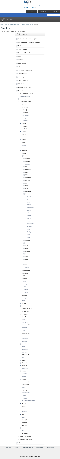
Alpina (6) (24, 110)
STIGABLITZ (25, 395)
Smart (23, 387)
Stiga (28, 234)
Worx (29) (24, 425)
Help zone (8, 447)
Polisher (24, 371)
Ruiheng (27, 161)
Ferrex (23, 148)
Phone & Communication (25, 87)
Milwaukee (30, 213)
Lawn (23, 335)
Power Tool (6, 24)
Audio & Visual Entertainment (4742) (28, 39)
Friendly (24, 298)
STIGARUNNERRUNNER (28, 401)
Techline (24, 409)
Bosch (27, 24)
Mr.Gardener (25, 368)
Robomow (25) (25, 384)
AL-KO (29, 196)
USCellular (28, 243)
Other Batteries (22, 84)
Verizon (27, 245)
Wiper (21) (24, 420)
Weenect (25, 292)
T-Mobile (27, 180)
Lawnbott (24, 341)
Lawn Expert (25, 338)
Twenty (23, 417)
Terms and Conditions (28, 447)
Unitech (31, 24)
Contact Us (54, 11)
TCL (26, 183)
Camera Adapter (22, 49)
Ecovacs (24, 139)
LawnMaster (25, 344)
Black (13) (24, 126)
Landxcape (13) (26, 333)
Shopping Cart (43, 11)
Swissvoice (28, 177)
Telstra (27, 185)
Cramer (24, 131)
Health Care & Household (25, 70)
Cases (19, 56)
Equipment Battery (25, 96)
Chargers (20, 59)
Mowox (24, 360)
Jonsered (24, 327)
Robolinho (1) (25, 382)
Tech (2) (24, 406)
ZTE (26, 264)
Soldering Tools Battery (26, 439)
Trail (24, 286)
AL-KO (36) (25, 107)
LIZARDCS (24, 352)
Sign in (26, 7)
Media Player (21, 77)
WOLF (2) (24, 422)
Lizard (23, 346)
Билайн (27, 267)
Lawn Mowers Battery (15, 24)
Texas (26, 188)
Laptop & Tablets (22, 73)
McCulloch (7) (25, 354)
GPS (19, 66)
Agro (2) (24, 104)
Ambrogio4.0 (25, 115)
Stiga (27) (24, 390)
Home (1, 24)
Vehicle (20, 443)
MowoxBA (24, 363)
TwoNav (25, 289)
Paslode (29, 215)
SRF (26, 175)
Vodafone (27, 251)
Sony (26, 172)
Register (33, 7)
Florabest (23, 24)
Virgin (26, 248)
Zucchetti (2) (25, 433)
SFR (26, 166)
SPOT (25, 281)
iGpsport (25, 273)
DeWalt (29, 204)
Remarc (24, 379)
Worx (28, 237)
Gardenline (25, 314)
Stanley (29, 232)
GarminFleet (26, 270)
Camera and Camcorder (24, 52)
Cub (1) (24, 134)
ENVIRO (24, 145)
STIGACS (24, 398)
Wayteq (27, 254)
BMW (24, 153)
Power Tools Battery (25, 436)
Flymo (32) (24, 295)
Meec (23, 357)
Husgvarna (25, 322)
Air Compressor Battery (26, 93)
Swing (25, 284)
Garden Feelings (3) (27, 308)
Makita (29, 210)
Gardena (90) (25, 311)
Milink (25, 276)
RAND (25, 278)
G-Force (24, 303)
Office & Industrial (23, 80)
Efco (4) (24, 142)
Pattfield (29, 218)
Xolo (26, 259)
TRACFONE (28, 191)
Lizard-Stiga (25, 349)
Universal (27, 240)
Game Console (22, 63)
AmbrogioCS (25, 120)
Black (28, 202)
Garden (24, 306)
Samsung (27, 164)
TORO (23, 414)
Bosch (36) (24, 129)
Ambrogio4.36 (25, 118)
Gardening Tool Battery (26, 99)
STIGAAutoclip (26, 392)
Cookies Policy (50, 447)
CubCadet (24, 137)
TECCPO (24, 403)
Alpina (29, 199)
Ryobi (28, 229)
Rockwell (29, 226)
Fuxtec (23, 300)
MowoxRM (24, 365)
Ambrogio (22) (25, 112)
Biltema (24, 123)
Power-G (24, 376)
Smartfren (28, 169)
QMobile (27, 158)
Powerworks (30, 223)
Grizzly (23, 319)
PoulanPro (24, 373)
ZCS (23, 430)
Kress (23, 330)
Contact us (16, 447)
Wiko (26, 256)
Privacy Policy (39, 447)
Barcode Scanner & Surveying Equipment (29, 42)
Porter (28, 221)
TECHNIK (24, 411)
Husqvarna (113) (26, 325)
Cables (20, 46)
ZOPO (26, 262)
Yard (23, 428)
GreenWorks (30, 207)
